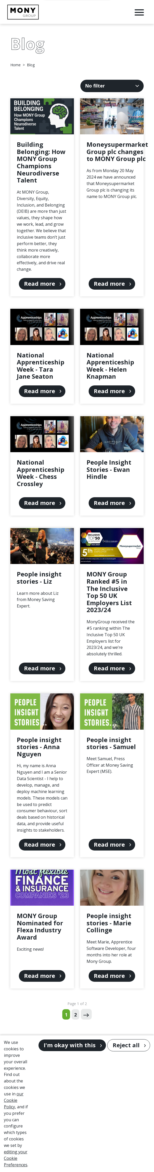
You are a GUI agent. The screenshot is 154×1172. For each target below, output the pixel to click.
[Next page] (86, 1014)
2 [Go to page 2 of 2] (75, 1015)
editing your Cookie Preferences (15, 1158)
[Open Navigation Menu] (139, 11)
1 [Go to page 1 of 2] (66, 1015)
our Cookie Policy (14, 1100)
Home (15, 65)
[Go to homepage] (23, 12)
